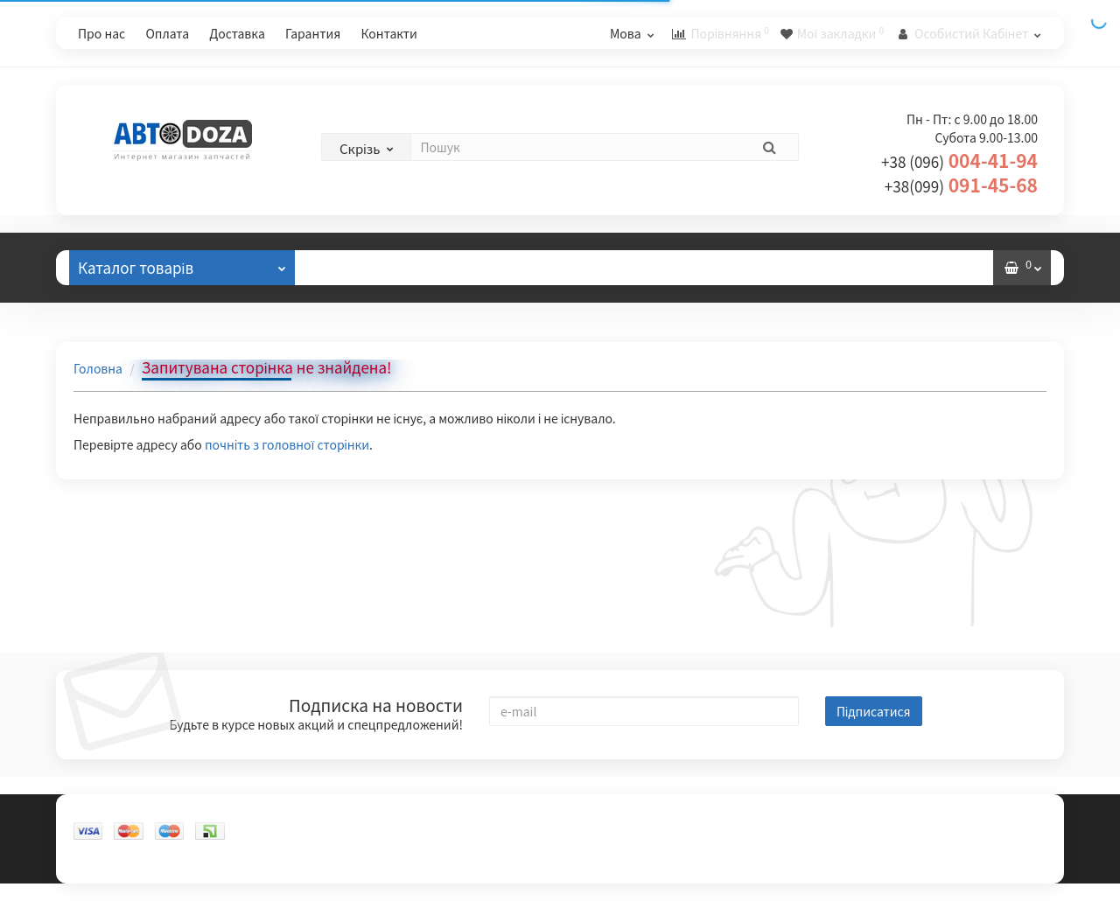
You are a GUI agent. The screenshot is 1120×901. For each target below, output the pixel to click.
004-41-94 (959, 160)
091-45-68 (961, 184)
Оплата (167, 33)
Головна (98, 368)
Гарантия (312, 33)
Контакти (388, 33)
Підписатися (873, 711)
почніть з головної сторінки (287, 444)
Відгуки (355, 267)
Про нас (101, 33)
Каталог (182, 264)
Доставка (237, 33)
